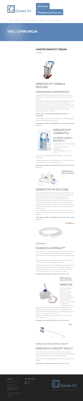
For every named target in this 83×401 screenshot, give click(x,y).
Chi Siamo (25, 20)
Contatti (58, 20)
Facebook (28, 381)
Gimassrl (39, 52)
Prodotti (17, 20)
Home (10, 20)
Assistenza (33, 20)
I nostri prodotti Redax (51, 49)
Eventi (50, 20)
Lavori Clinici (43, 20)
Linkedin (27, 383)
